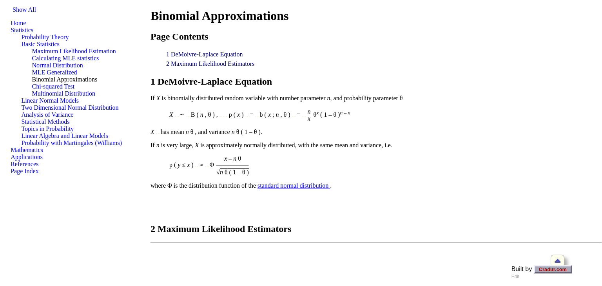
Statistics (22, 30)
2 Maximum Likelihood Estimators (210, 63)
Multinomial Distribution (63, 93)
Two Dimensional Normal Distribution (69, 107)
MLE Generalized (54, 72)
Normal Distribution (57, 65)
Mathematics (27, 150)
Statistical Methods (45, 121)
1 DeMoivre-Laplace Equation (204, 54)
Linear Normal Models (50, 100)
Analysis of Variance (47, 114)
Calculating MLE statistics (65, 58)
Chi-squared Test (53, 86)
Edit (515, 276)
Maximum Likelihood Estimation (74, 51)
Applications (27, 157)
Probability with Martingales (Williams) (71, 142)
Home (18, 23)
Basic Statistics (40, 44)
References (24, 164)
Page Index (25, 171)
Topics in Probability (47, 128)
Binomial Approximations (65, 79)
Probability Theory (45, 37)
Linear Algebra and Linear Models (64, 135)
